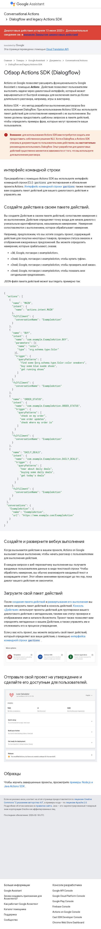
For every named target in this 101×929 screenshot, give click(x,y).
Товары (20, 60)
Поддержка (10, 914)
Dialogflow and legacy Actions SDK (35, 19)
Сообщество (11, 920)
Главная (8, 60)
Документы (55, 60)
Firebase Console (61, 906)
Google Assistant (36, 60)
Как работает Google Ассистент (21, 904)
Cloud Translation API (57, 49)
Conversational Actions (21, 14)
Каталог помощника (15, 909)
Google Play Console (63, 901)
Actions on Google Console (66, 912)
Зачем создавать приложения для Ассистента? (23, 897)
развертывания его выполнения (68, 601)
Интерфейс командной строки (49, 186)
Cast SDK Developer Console (67, 917)
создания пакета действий (28, 601)
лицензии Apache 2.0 (76, 802)
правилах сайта (44, 806)
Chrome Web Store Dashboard (68, 922)
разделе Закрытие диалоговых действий (51, 34)
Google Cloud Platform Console (68, 896)
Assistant (30, 4)
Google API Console (62, 890)
